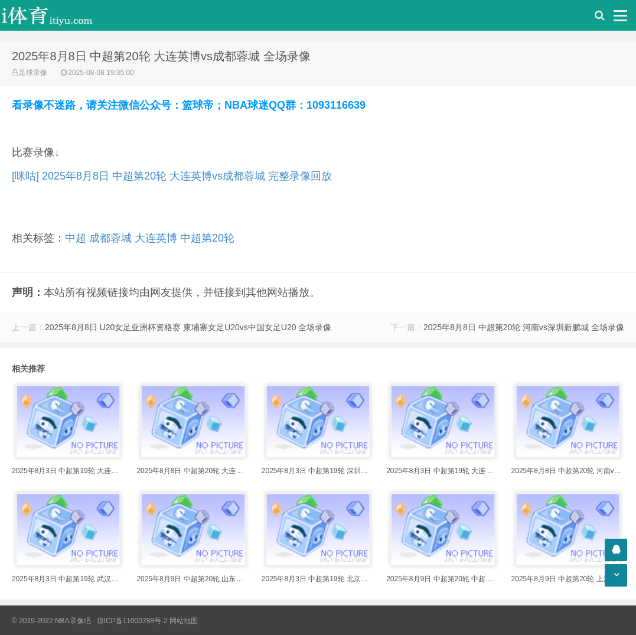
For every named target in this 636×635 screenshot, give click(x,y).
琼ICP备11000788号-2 (132, 621)
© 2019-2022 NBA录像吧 (51, 621)
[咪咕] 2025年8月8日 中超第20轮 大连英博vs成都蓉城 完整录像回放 (172, 176)
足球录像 (33, 73)
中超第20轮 (207, 238)
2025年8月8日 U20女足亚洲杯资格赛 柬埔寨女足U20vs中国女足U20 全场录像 (188, 327)
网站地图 (183, 621)
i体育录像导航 (59, 15)
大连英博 (156, 238)
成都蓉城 (110, 238)
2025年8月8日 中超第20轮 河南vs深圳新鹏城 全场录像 (523, 327)
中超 (75, 238)
